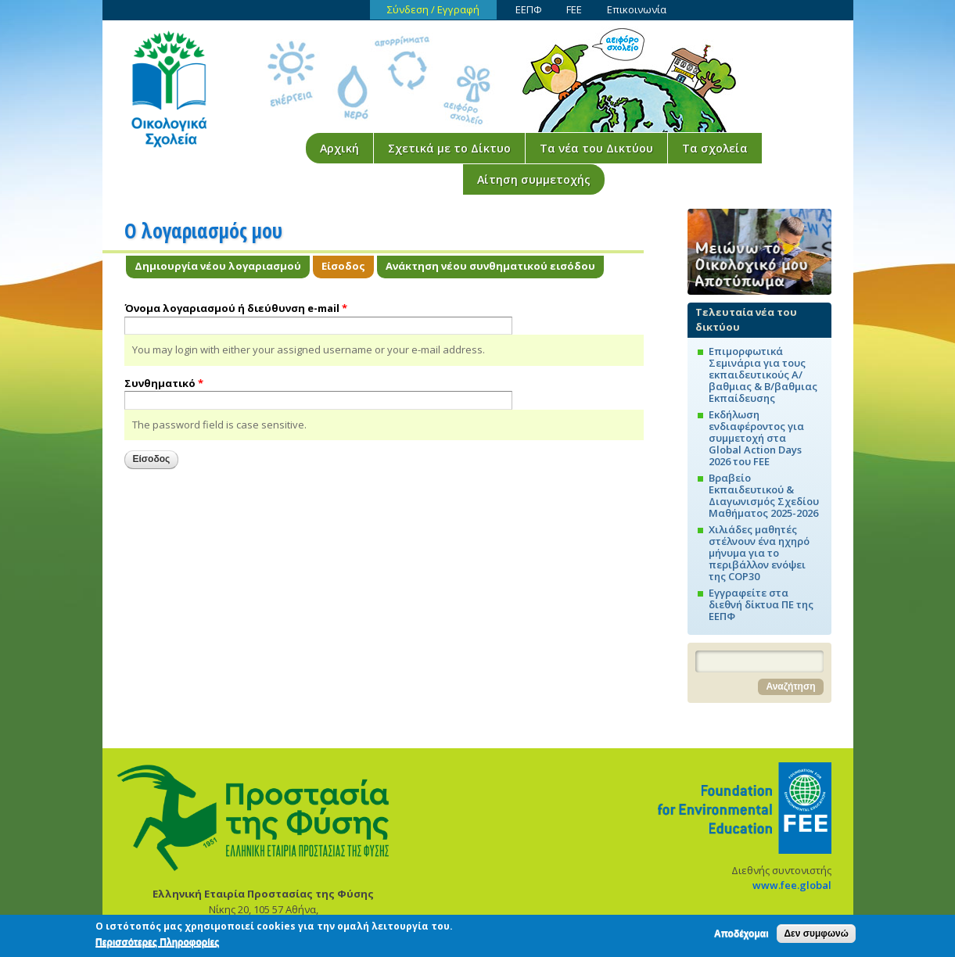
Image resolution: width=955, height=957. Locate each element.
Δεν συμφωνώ (816, 935)
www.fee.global (791, 885)
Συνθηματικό (163, 383)
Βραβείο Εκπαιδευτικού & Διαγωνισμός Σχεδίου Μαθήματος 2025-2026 (764, 495)
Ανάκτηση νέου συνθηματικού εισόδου (490, 266)
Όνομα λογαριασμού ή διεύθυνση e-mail (235, 308)
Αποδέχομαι (741, 935)
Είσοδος (347, 266)
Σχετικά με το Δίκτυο (449, 148)
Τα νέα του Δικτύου (596, 148)
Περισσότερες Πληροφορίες (157, 944)
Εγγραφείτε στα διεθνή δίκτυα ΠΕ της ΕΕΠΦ (761, 604)
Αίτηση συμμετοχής (534, 179)
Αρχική (339, 148)
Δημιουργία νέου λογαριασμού (218, 266)
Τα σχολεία (715, 148)
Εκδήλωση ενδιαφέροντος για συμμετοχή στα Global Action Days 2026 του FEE (756, 437)
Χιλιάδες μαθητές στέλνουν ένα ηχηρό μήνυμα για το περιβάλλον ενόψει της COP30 (759, 552)
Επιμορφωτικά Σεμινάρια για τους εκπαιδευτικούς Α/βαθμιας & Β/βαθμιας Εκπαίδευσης (763, 374)
